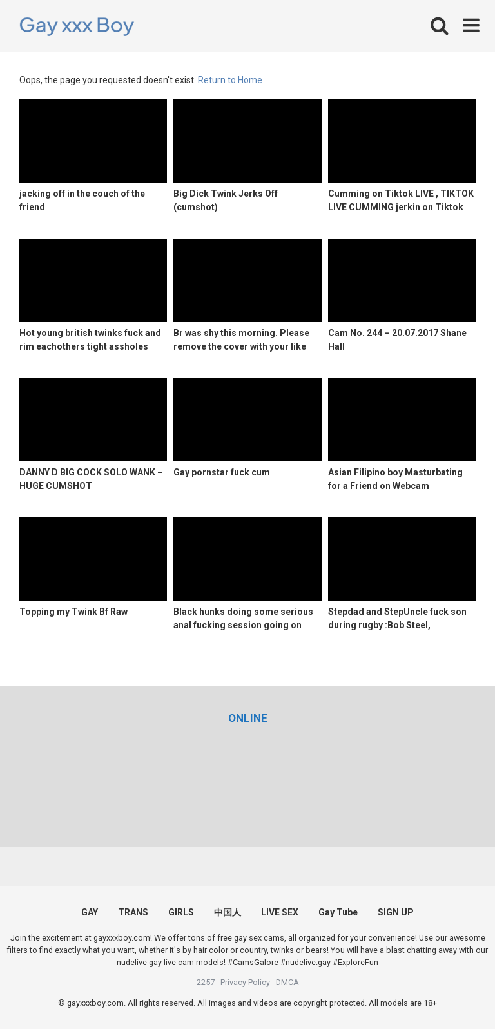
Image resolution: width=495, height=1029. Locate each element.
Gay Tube (338, 912)
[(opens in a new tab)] (247, 718)
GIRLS (181, 912)
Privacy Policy (245, 982)
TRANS (133, 912)
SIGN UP (396, 912)
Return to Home (230, 80)
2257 (206, 982)
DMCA (287, 982)
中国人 (227, 912)
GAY (89, 912)
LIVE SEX (279, 912)
